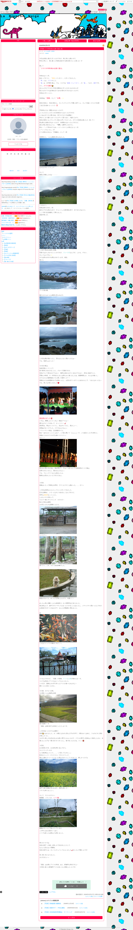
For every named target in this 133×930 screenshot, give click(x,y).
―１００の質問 (7, 233)
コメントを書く (98, 896)
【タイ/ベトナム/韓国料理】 (11, 253)
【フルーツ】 (7, 259)
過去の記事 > (97, 41)
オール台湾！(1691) (49, 51)
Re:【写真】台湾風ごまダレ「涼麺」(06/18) (20, 200)
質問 (2, 231)
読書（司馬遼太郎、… (7, 216)
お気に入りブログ (18, 213)
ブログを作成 (121, 1)
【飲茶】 (6, 245)
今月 (18, 170)
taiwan (47, 53)
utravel (3, 206)
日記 (7, 12)
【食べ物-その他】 (8, 261)
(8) (61, 49)
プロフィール (14, 12)
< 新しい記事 (46, 41)
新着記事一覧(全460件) (72, 41)
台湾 (2, 241)
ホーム (2, 12)
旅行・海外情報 (25, 1)
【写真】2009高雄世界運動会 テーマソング (58, 912)
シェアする (52, 892)
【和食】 (6, 251)
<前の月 (11, 170)
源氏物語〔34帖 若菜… (8, 220)
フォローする (18, 144)
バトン (3, 235)
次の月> (25, 170)
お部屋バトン (7, 239)
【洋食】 (6, 249)
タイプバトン (7, 237)
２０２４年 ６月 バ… (8, 222)
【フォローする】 (92, 12)
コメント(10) (91, 912)
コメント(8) (88, 896)
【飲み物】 (6, 257)
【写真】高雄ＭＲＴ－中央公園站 (54, 908)
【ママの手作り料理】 (9, 255)
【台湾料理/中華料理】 (10, 243)
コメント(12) (83, 908)
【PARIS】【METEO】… (8, 218)
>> (107, 1)
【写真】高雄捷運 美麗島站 (52, 903)
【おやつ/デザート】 (9, 247)
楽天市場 (129, 1)
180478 (101, 9)
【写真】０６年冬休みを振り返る (49, 49)
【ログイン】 (102, 12)
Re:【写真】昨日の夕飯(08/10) (26, 195)
